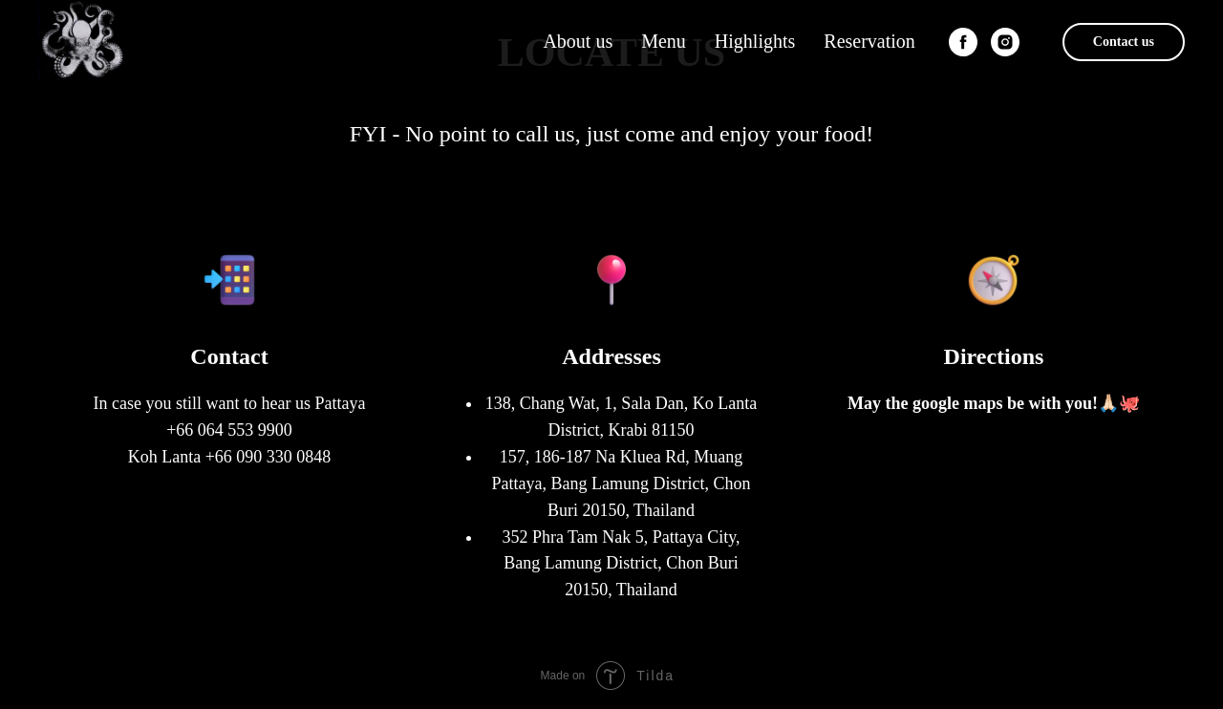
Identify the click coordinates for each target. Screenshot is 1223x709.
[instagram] (1005, 42)
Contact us (1123, 41)
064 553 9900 (245, 430)
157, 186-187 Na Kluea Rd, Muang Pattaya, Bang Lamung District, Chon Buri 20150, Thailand (621, 483)
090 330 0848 (283, 456)
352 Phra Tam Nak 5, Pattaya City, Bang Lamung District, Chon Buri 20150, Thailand (621, 563)
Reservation (869, 41)
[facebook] (963, 42)
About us (577, 41)
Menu (663, 41)
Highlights (755, 41)
